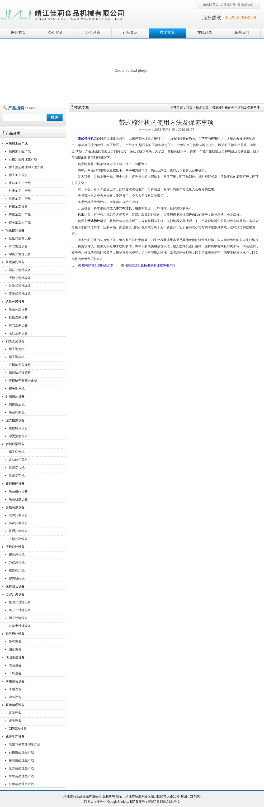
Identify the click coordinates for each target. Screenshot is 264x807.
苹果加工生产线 (20, 199)
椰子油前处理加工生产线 (26, 167)
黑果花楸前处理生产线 (24, 744)
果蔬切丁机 (17, 475)
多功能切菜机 (18, 460)
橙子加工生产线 (20, 222)
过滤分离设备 (15, 594)
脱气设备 (15, 642)
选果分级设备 (15, 301)
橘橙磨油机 (17, 404)
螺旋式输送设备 (20, 254)
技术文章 (167, 33)
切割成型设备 (15, 444)
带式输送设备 (18, 246)
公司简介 (55, 33)
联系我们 (245, 4)
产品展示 (130, 33)
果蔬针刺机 (17, 412)
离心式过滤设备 (20, 610)
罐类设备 (15, 721)
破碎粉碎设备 (15, 483)
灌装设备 (15, 697)
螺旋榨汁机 (17, 570)
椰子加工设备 (18, 175)
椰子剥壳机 (17, 349)
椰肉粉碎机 (17, 578)
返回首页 (211, 4)
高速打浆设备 (18, 523)
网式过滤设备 (18, 618)
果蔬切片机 (17, 468)
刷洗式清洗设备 (20, 270)
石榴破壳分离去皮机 (23, 381)
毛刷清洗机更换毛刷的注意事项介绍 (150, 265)
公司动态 (93, 33)
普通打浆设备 (18, 531)
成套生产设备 (15, 736)
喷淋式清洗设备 (20, 294)
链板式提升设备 (20, 238)
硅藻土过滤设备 (20, 626)
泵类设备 (15, 713)
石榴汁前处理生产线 (23, 159)
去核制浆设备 (15, 507)
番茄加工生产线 (20, 183)
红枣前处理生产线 (21, 784)
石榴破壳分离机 (20, 365)
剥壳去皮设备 (15, 341)
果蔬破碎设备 (18, 491)
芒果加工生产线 (20, 214)
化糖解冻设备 (18, 428)
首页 (189, 107)
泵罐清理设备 (15, 705)
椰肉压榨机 (17, 555)
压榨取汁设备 (15, 547)
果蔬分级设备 (18, 309)
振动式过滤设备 (20, 602)
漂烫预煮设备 (15, 420)
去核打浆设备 (18, 539)
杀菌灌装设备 (15, 681)
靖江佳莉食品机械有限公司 (62, 14)
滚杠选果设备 (18, 333)
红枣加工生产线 (20, 191)
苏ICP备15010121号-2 (164, 802)
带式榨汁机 (86, 139)
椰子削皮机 (17, 388)
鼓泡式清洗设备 (20, 286)
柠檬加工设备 (18, 207)
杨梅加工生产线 (20, 151)
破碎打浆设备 (18, 515)
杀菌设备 (15, 689)
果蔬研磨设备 (18, 499)
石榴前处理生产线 (21, 752)
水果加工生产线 (17, 143)
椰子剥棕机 (17, 357)
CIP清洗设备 (18, 729)
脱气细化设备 (15, 634)
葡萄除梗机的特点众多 (98, 265)
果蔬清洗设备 (15, 262)
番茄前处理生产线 (21, 760)
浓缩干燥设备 (15, 657)
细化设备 (15, 649)
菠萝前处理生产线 (21, 768)
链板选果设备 (18, 317)
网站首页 (18, 33)
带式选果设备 (18, 325)
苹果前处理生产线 (21, 776)
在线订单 (228, 4)
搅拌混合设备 (15, 586)
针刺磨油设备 (15, 396)
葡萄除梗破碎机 (20, 373)
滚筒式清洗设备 (20, 278)
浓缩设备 (15, 665)
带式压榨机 (17, 562)
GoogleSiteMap (118, 802)
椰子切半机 (17, 452)
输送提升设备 (15, 230)
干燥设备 (15, 673)
